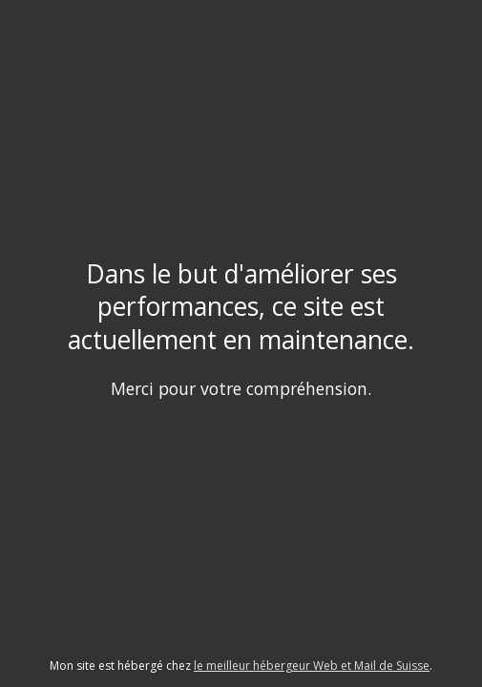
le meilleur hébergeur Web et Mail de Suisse (312, 665)
